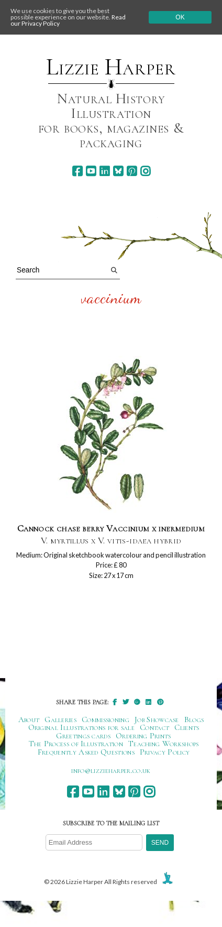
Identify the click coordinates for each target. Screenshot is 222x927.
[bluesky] (118, 171)
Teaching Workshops (163, 743)
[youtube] (91, 171)
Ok (179, 17)
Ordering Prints (143, 735)
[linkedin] (104, 171)
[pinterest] (132, 171)
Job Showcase (157, 719)
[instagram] (145, 171)
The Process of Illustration (76, 743)
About (29, 719)
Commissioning (105, 719)
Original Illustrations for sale (81, 727)
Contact (154, 727)
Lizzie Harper (110, 67)
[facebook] (77, 171)
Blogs (194, 719)
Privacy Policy (165, 752)
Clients (186, 727)
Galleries (60, 719)
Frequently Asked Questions (86, 752)
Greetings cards (83, 735)
